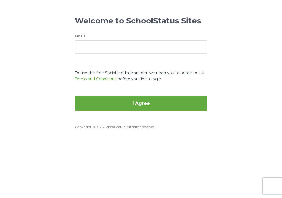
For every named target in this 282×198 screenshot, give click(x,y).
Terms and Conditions (95, 78)
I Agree (141, 103)
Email (80, 36)
